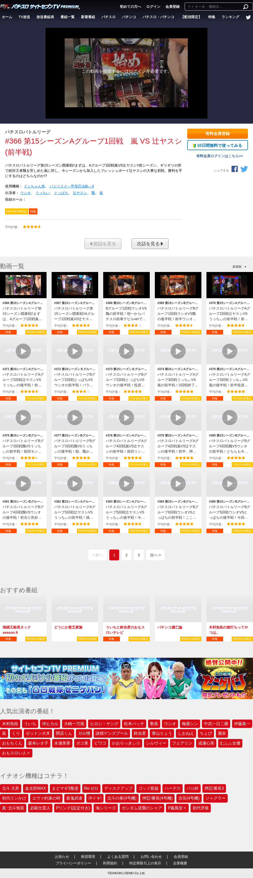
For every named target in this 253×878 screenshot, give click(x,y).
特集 (211, 17)
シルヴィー (156, 743)
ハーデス (172, 788)
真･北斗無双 (13, 808)
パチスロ (108, 17)
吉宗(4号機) (189, 798)
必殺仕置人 (40, 808)
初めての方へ (130, 7)
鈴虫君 (140, 733)
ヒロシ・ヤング (104, 724)
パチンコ (129, 17)
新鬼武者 (74, 798)
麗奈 (222, 733)
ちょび (206, 733)
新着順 (237, 266)
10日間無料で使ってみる (217, 145)
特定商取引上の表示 (145, 863)
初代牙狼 (201, 808)
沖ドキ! (94, 798)
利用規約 (110, 863)
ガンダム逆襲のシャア (142, 808)
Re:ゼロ (91, 788)
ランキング (230, 17)
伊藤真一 (242, 724)
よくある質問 (118, 857)
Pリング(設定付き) (73, 808)
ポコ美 (82, 743)
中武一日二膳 (216, 724)
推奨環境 (88, 857)
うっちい (42, 193)
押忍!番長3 (214, 788)
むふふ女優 (230, 743)
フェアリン (182, 743)
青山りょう (162, 733)
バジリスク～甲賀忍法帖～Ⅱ (72, 186)
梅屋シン (190, 724)
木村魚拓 (10, 724)
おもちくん (12, 743)
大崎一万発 (74, 724)
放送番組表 (45, 17)
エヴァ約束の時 (46, 798)
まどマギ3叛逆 (65, 788)
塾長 (154, 724)
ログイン (153, 7)
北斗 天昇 (10, 788)
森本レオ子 (38, 743)
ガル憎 (84, 733)
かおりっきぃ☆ (126, 743)
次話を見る (150, 243)
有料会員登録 (217, 133)
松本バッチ (134, 724)
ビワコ (100, 743)
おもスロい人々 (16, 753)
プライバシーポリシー (73, 863)
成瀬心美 (206, 743)
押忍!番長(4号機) (157, 798)
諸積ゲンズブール (112, 733)
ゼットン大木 (38, 733)
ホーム (7, 17)
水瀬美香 (62, 743)
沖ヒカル (50, 724)
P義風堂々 (177, 808)
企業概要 (180, 863)
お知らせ (62, 857)
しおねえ (186, 733)
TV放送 (24, 17)
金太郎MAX (35, 788)
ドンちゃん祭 (34, 186)
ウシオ (25, 193)
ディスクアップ (118, 788)
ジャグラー (215, 798)
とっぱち (61, 193)
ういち (30, 724)
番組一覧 (67, 17)
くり (16, 733)
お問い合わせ (151, 857)
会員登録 (172, 7)
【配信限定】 (191, 17)
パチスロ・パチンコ (158, 17)
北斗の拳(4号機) (122, 798)
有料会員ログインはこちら (217, 156)
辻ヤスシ (80, 193)
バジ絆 (192, 788)
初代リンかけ (14, 798)
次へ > (155, 555)
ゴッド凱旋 (148, 788)
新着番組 (88, 17)
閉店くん (64, 733)
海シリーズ (106, 808)
